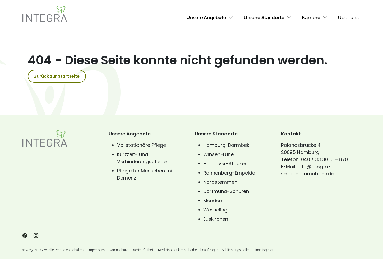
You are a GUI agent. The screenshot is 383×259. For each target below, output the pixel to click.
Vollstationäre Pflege (141, 145)
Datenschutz (118, 250)
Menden (212, 200)
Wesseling (215, 209)
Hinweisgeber (263, 250)
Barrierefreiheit (143, 250)
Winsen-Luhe (218, 154)
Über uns (348, 17)
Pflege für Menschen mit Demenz (145, 174)
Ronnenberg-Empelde (229, 172)
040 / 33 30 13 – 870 (324, 159)
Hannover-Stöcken (225, 163)
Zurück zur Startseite (57, 76)
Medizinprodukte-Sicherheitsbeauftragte (188, 250)
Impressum (96, 250)
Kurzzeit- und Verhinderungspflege (142, 158)
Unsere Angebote (209, 17)
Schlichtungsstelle (235, 250)
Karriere (314, 17)
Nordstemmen (220, 182)
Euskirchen (215, 219)
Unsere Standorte (267, 17)
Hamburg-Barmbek (226, 145)
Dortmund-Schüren (226, 191)
